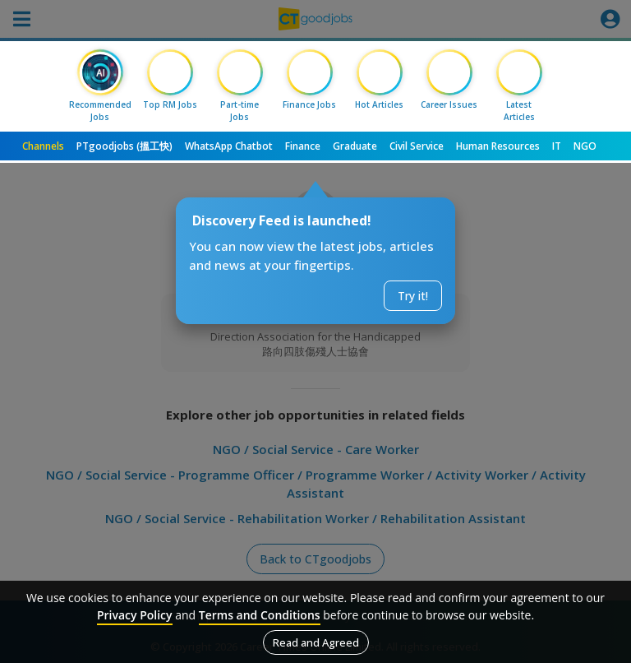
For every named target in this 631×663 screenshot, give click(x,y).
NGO (584, 146)
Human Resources (498, 146)
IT (556, 146)
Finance (302, 146)
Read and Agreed (316, 642)
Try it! (413, 296)
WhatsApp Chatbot (229, 146)
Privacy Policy (135, 615)
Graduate (355, 146)
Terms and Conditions (259, 615)
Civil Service (416, 146)
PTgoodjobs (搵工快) (124, 146)
